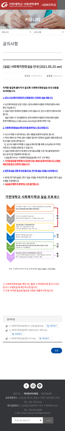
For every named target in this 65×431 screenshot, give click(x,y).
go (48, 420)
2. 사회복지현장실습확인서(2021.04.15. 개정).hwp (28, 329)
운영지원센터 (46, 393)
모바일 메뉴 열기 (61, 5)
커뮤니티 (5, 32)
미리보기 (53, 325)
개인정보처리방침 (31, 393)
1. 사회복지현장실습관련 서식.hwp (22, 338)
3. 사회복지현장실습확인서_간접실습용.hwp (26, 325)
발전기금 (16, 393)
